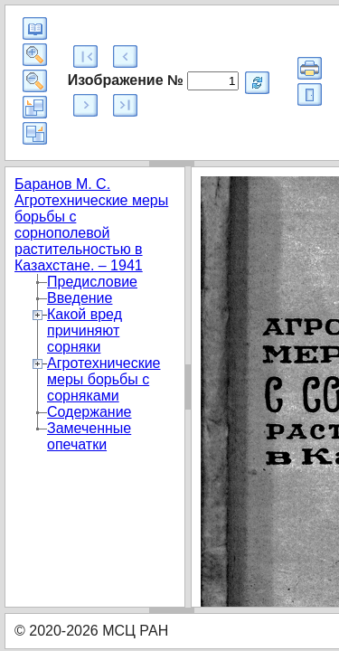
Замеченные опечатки (89, 436)
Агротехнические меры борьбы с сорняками (104, 379)
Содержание (89, 412)
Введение (79, 298)
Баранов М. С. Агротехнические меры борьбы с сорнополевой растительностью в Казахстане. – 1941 (91, 224)
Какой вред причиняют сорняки (84, 330)
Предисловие (92, 281)
